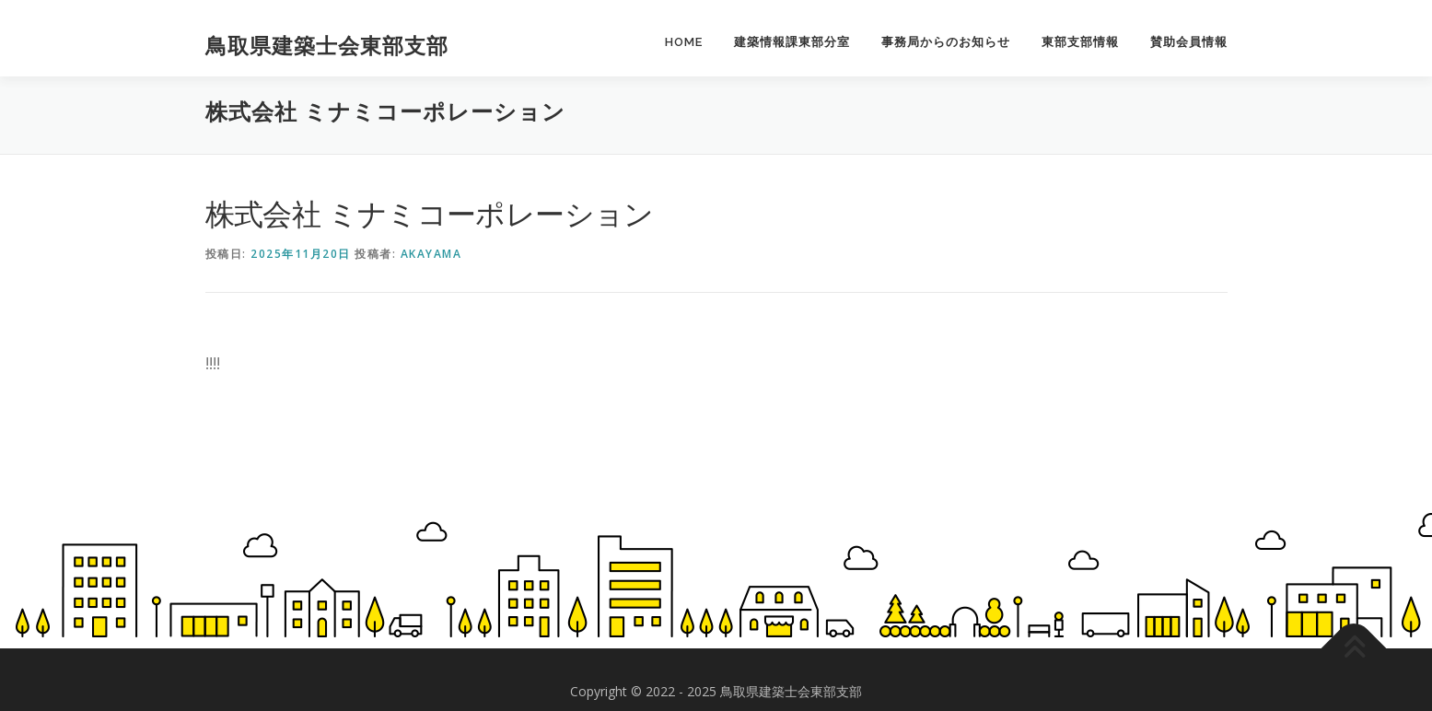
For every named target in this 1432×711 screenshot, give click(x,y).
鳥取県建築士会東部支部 (326, 45)
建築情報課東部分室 (792, 42)
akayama (431, 254)
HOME (684, 42)
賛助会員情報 (1189, 42)
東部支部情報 (1080, 42)
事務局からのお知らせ (945, 42)
